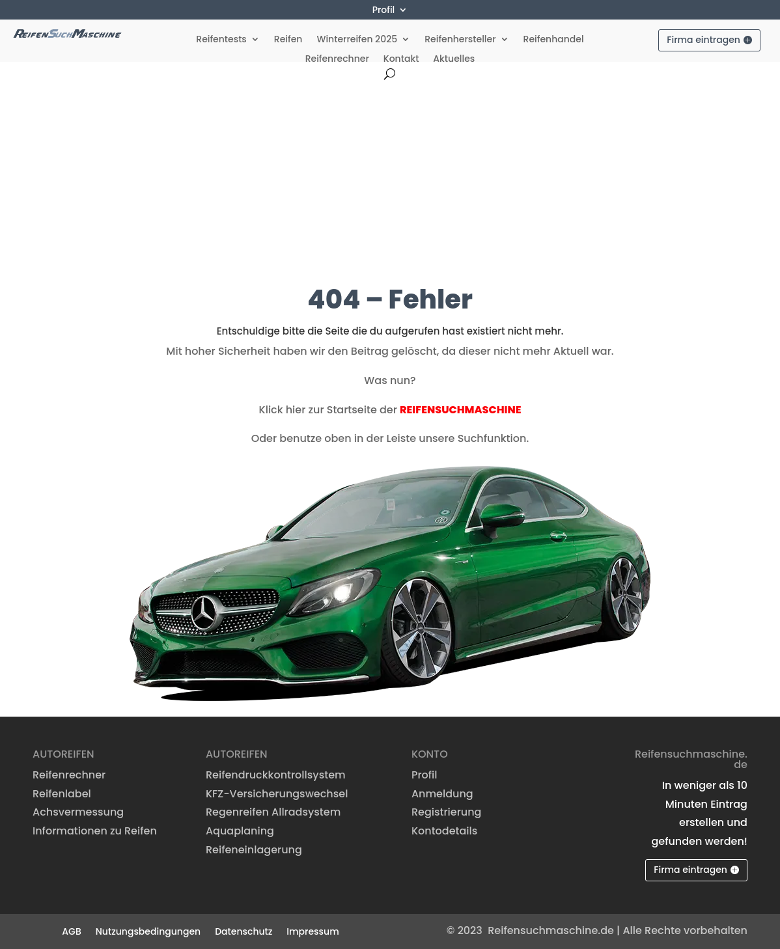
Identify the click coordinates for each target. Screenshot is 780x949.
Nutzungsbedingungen (148, 930)
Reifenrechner (337, 59)
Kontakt (401, 59)
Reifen (288, 40)
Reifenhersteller (460, 40)
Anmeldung (442, 793)
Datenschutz (243, 930)
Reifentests (221, 40)
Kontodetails (444, 830)
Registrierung (446, 812)
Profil (383, 10)
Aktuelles (454, 59)
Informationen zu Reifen (95, 830)
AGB (71, 930)
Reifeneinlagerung (254, 849)
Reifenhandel (553, 40)
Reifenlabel (62, 793)
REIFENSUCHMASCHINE (461, 409)
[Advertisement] (390, 177)
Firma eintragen (703, 39)
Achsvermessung (78, 812)
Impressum (312, 930)
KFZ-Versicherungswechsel (277, 793)
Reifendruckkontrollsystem (276, 774)
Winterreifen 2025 (356, 40)
